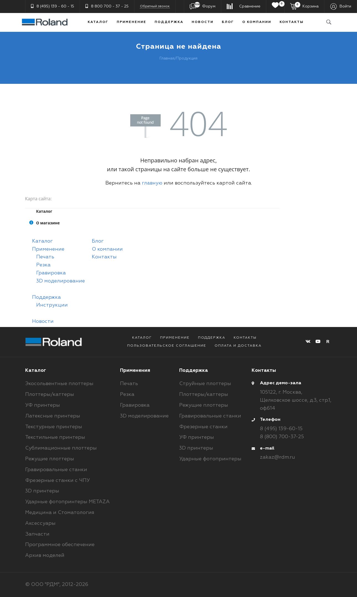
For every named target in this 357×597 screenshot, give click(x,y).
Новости (202, 22)
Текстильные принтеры (55, 437)
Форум (204, 5)
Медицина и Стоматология (59, 512)
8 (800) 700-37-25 (282, 436)
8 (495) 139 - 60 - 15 (52, 6)
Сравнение (249, 6)
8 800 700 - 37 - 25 (107, 6)
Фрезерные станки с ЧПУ (57, 480)
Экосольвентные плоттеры (59, 383)
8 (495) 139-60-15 (281, 428)
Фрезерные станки (203, 426)
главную (152, 183)
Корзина (307, 5)
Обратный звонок (155, 6)
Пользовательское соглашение (166, 345)
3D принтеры (42, 491)
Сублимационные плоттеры (61, 448)
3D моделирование (60, 281)
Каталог (98, 22)
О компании (256, 22)
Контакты (292, 22)
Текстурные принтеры (53, 426)
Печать (45, 257)
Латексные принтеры (52, 416)
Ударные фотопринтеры (210, 458)
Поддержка (169, 22)
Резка (43, 265)
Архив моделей (44, 555)
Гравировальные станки (56, 469)
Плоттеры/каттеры (49, 394)
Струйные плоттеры (205, 383)
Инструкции (52, 305)
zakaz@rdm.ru (277, 457)
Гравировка (51, 273)
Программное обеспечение (60, 544)
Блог (228, 22)
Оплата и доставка (238, 345)
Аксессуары (40, 523)
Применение (131, 22)
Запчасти (37, 534)
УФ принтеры (42, 405)
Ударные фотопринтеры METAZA (67, 501)
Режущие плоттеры (49, 458)
